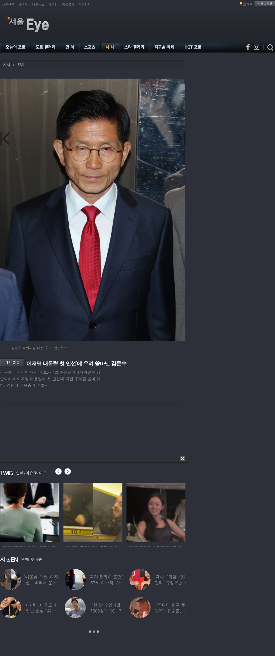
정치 (20, 64)
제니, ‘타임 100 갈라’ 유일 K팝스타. (170, 582)
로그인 (247, 4)
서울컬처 (84, 4)
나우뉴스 (38, 4)
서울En (53, 4)
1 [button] (90, 631)
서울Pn (23, 4)
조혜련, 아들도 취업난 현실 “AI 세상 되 (41, 611)
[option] (39, 512)
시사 (6, 64)
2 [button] (94, 631)
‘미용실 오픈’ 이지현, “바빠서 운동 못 (41, 582)
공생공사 (68, 4)
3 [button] (98, 631)
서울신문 (8, 4)
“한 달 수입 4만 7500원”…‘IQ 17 (106, 608)
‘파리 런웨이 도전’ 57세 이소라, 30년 (106, 582)
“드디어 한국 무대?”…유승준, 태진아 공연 (170, 611)
